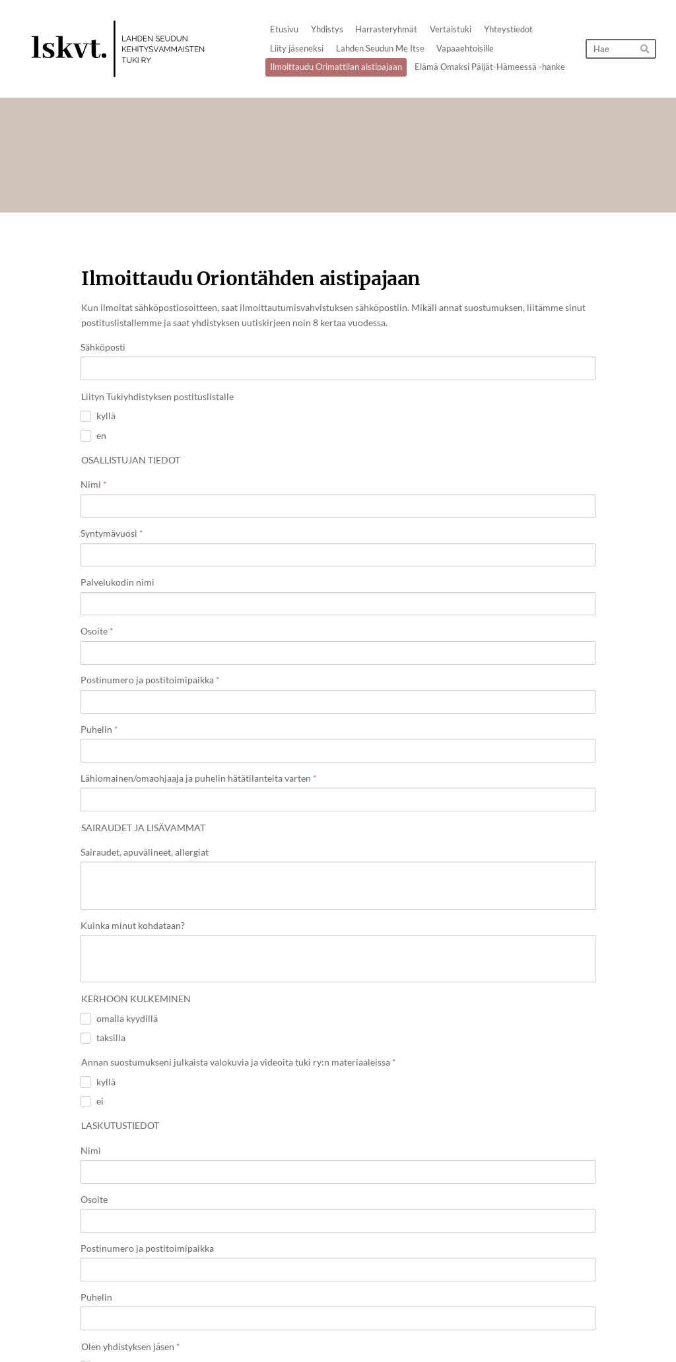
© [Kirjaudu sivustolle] (85, 1327)
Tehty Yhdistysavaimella (552, 1327)
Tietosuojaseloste (422, 1327)
